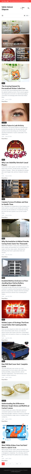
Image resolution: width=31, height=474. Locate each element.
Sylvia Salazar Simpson (7, 8)
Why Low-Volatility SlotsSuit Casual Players (7, 53)
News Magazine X (16, 471)
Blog (4, 23)
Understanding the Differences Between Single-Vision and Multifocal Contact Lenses (15, 405)
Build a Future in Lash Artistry (14, 44)
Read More (5, 101)
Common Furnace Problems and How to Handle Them (22, 53)
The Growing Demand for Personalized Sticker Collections (12, 28)
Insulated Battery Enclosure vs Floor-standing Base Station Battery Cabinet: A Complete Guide (15, 283)
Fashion (5, 41)
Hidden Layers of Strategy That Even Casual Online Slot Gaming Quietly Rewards (15, 324)
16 (17, 463)
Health (3, 400)
